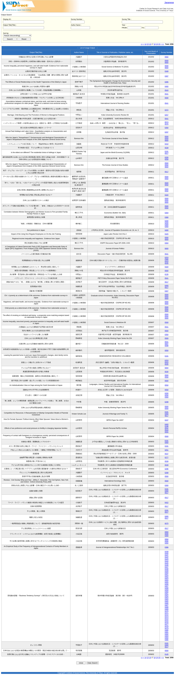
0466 (166, 603)
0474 (166, 619)
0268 (166, 473)
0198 (166, 426)
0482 (166, 634)
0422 (166, 503)
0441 (166, 555)
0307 (166, 291)
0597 (166, 344)
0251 (166, 450)
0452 (166, 577)
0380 (166, 217)
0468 (166, 607)
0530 (166, 372)
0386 (166, 547)
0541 (166, 94)
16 (150, 44)
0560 (166, 57)
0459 (166, 590)
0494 (166, 536)
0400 (166, 86)
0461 (166, 594)
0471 (166, 613)
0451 (166, 575)
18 (154, 44)
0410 (166, 144)
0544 (166, 430)
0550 (166, 138)
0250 (166, 159)
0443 (166, 559)
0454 (166, 580)
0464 (166, 600)
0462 (166, 596)
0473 (166, 617)
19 (157, 44)
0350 (166, 128)
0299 (166, 402)
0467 (166, 605)
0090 (166, 534)
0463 (166, 598)
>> (163, 44)
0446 (166, 565)
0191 (166, 151)
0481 (166, 632)
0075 (166, 523)
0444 (166, 561)
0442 (166, 557)
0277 (166, 457)
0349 (166, 71)
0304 (166, 213)
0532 (166, 428)
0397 (166, 76)
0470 (166, 611)
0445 (166, 563)
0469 (166, 609)
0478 (166, 626)
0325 (166, 234)
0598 (166, 346)
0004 (166, 368)
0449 (166, 571)
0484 (166, 638)
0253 (166, 258)
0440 (166, 554)
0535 (166, 263)
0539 (166, 148)
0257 (166, 115)
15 (148, 44)
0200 (166, 157)
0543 (166, 90)
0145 (166, 654)
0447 (166, 567)
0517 (166, 153)
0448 (166, 569)
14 (145, 44)
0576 (166, 124)
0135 (166, 274)
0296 (166, 469)
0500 (166, 61)
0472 (166, 615)
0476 (166, 623)
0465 (166, 601)
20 (159, 44)
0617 (166, 416)
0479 (166, 628)
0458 (166, 588)
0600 (166, 63)
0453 (166, 578)
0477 (166, 624)
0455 (166, 582)
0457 (166, 586)
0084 (166, 532)
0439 (166, 552)
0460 (166, 592)
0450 (166, 573)
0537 (166, 454)
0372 (166, 110)
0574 (166, 122)
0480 (166, 630)
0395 (166, 82)
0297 (166, 132)
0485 (166, 640)
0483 (166, 636)
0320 (166, 195)
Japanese (169, 2)
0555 (166, 432)
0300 (166, 225)
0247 (166, 420)
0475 (166, 621)
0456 (166, 584)
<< (142, 44)
